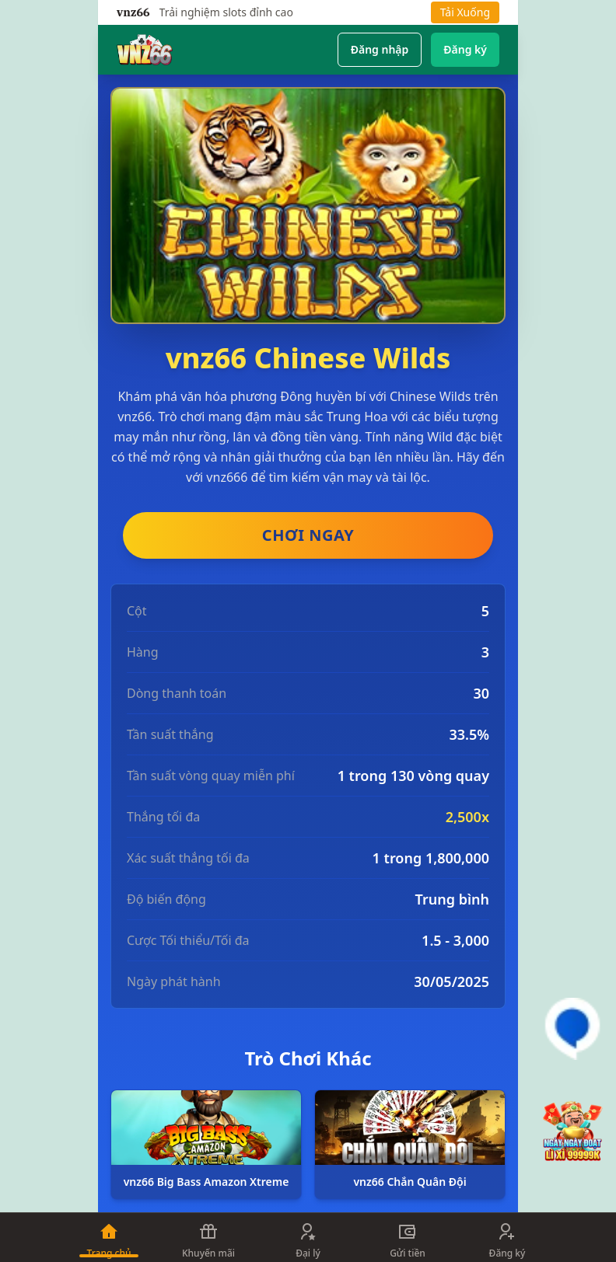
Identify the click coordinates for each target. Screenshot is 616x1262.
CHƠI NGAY (308, 535)
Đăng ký (465, 49)
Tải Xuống (465, 12)
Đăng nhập (380, 49)
